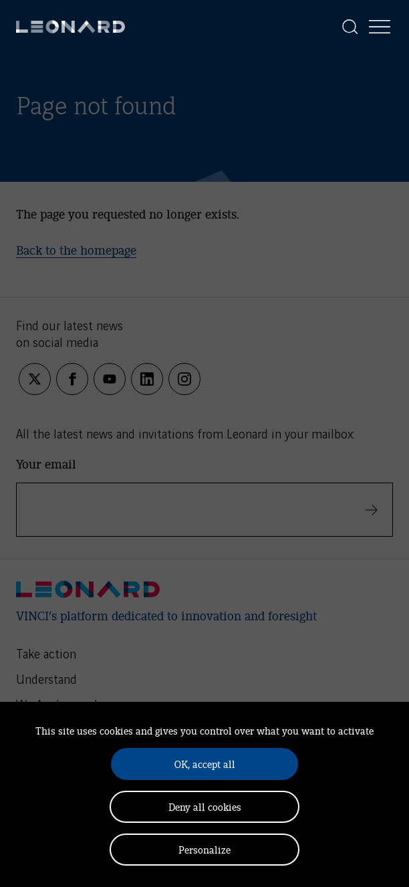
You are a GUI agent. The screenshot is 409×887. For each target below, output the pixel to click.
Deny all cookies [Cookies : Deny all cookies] (204, 806)
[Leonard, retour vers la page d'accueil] (70, 26)
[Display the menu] (380, 27)
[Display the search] (350, 26)
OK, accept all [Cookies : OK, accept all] (204, 764)
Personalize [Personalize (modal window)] (204, 849)
